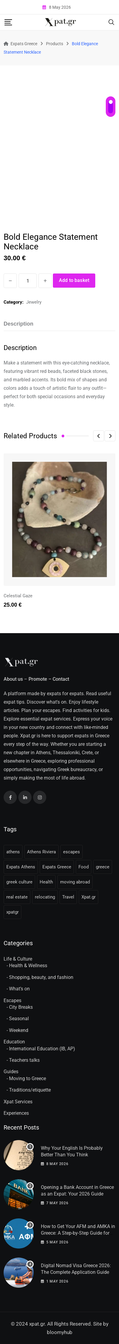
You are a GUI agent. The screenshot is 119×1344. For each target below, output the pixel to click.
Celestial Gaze (18, 596)
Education (14, 1042)
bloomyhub (59, 1332)
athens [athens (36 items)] (13, 852)
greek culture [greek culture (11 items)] (19, 882)
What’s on (19, 989)
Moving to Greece (27, 1078)
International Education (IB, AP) (42, 1049)
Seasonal (19, 1018)
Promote (38, 679)
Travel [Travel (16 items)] (68, 897)
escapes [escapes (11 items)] (71, 852)
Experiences (16, 1113)
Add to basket (74, 280)
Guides (11, 1071)
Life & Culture (18, 959)
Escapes (12, 1000)
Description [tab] (18, 324)
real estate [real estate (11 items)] (17, 897)
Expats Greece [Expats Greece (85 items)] (56, 867)
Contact (61, 679)
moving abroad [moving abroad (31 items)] (75, 882)
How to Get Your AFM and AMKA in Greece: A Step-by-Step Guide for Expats (78, 1233)
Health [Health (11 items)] (46, 882)
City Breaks (21, 1007)
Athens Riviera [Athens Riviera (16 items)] (41, 852)
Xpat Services (18, 1102)
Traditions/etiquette (30, 1090)
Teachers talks (24, 1060)
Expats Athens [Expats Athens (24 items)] (20, 867)
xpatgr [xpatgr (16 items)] (12, 912)
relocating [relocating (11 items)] (45, 897)
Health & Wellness (28, 965)
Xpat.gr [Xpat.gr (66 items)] (88, 897)
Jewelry (33, 302)
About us (13, 679)
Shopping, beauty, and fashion (41, 977)
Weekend (18, 1030)
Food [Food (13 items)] (83, 867)
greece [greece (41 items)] (102, 867)
